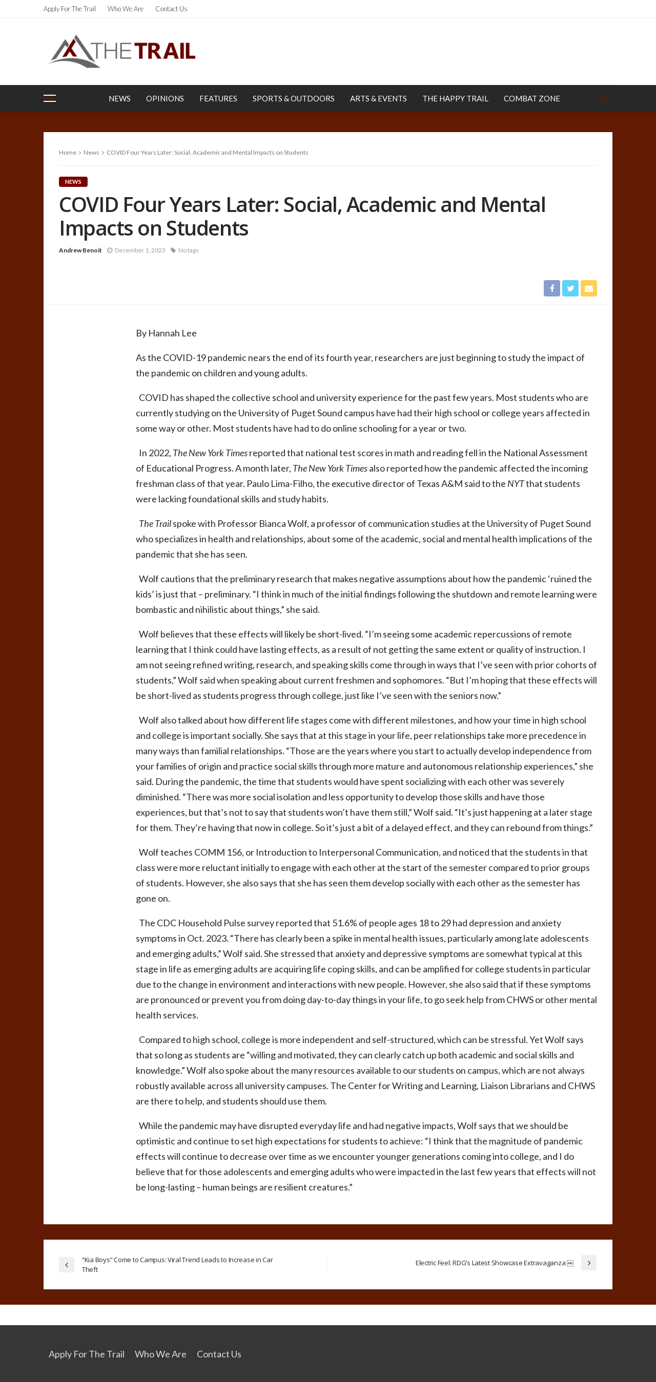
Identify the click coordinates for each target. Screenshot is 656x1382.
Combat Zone (532, 98)
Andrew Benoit (80, 250)
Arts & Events (378, 98)
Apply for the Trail (70, 9)
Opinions (165, 98)
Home (67, 152)
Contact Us (171, 9)
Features (218, 98)
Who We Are (126, 9)
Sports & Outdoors (294, 98)
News (120, 98)
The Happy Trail (455, 98)
